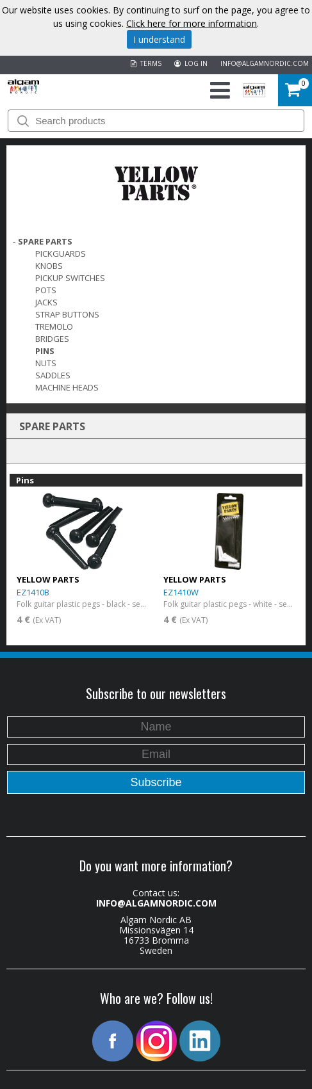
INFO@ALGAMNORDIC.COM (264, 63)
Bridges (52, 338)
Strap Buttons (67, 314)
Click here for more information (191, 23)
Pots (45, 290)
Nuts (45, 363)
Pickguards (60, 253)
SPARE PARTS (45, 241)
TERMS (146, 63)
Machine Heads (67, 387)
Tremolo (54, 326)
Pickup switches (70, 278)
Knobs (49, 265)
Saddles (52, 375)
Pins (44, 351)
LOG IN (191, 63)
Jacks (46, 302)
